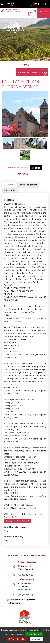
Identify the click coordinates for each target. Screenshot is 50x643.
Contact (36, 168)
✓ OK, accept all (34, 634)
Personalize (36, 639)
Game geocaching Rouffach (17, 521)
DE (39, 4)
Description (9, 184)
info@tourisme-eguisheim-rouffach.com (21, 601)
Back (26, 64)
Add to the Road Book (29, 72)
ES (46, 4)
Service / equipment (28, 184)
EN (42, 4)
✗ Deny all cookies (17, 639)
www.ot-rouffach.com (18, 167)
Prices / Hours (10, 190)
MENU (32, 13)
